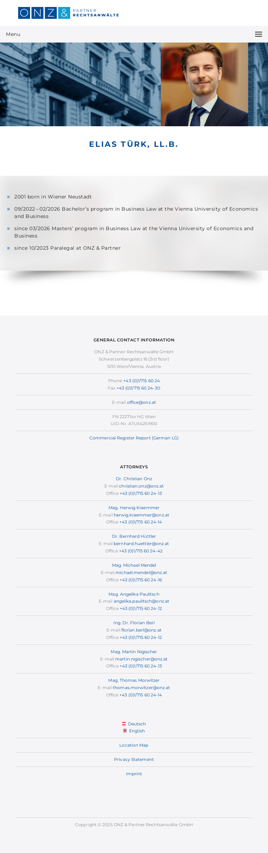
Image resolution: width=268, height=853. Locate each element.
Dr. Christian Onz (134, 478)
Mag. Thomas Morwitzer (133, 680)
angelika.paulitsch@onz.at (142, 601)
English (134, 730)
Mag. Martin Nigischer (134, 651)
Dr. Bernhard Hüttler (134, 536)
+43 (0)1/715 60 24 (141, 380)
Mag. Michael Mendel (134, 565)
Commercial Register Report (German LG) (134, 437)
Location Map (133, 745)
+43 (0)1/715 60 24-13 (141, 493)
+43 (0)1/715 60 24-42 (141, 550)
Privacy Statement (134, 759)
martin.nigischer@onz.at (141, 659)
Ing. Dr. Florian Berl (134, 622)
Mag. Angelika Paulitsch (134, 594)
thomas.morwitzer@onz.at (141, 687)
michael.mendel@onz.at (141, 572)
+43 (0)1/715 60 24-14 (140, 521)
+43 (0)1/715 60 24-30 (138, 388)
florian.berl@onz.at (141, 630)
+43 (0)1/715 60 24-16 (141, 579)
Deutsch (134, 723)
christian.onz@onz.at (141, 486)
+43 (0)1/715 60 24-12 (141, 608)
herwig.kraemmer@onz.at (141, 515)
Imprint (134, 773)
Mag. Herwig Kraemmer (134, 507)
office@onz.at (141, 402)
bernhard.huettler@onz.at (141, 543)
